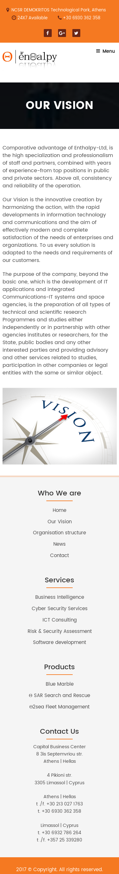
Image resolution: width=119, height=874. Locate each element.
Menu (105, 51)
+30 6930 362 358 (81, 18)
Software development (59, 642)
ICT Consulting (60, 620)
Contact (59, 556)
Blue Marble (60, 684)
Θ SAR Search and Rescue (59, 696)
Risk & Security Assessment (60, 631)
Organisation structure (59, 533)
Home (59, 510)
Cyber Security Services (60, 609)
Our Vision (60, 522)
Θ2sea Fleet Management (60, 707)
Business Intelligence (59, 597)
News (59, 544)
